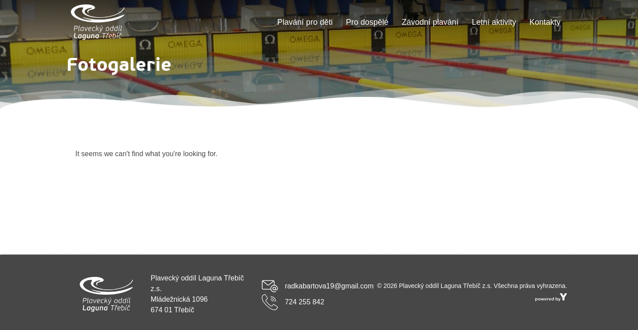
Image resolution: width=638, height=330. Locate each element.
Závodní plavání (430, 22)
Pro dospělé (367, 22)
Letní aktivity (494, 22)
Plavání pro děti (305, 22)
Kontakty (544, 22)
